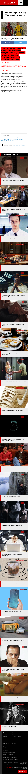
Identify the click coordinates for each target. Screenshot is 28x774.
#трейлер (3, 140)
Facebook (7, 42)
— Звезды (5, 736)
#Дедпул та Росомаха (18, 139)
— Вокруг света (15, 745)
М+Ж (12, 732)
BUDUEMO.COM (10, 759)
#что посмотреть (8, 139)
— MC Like (5, 734)
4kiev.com (8, 754)
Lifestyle (14, 739)
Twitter (20, 42)
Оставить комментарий (19, 145)
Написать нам (22, 771)
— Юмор (12, 734)
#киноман (12, 140)
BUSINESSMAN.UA (10, 757)
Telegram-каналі (6, 65)
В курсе (5, 747)
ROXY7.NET (9, 750)
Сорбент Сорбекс (8, 767)
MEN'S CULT (9, 752)
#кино (7, 140)
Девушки (5, 732)
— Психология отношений (16, 736)
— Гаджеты (5, 741)
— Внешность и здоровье (17, 741)
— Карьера (14, 743)
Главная (2, 9)
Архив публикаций (8, 749)
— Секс (12, 738)
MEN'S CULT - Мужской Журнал (13, 137)
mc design (20, 764)
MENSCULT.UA (9, 756)
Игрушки (5, 739)
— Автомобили (6, 743)
